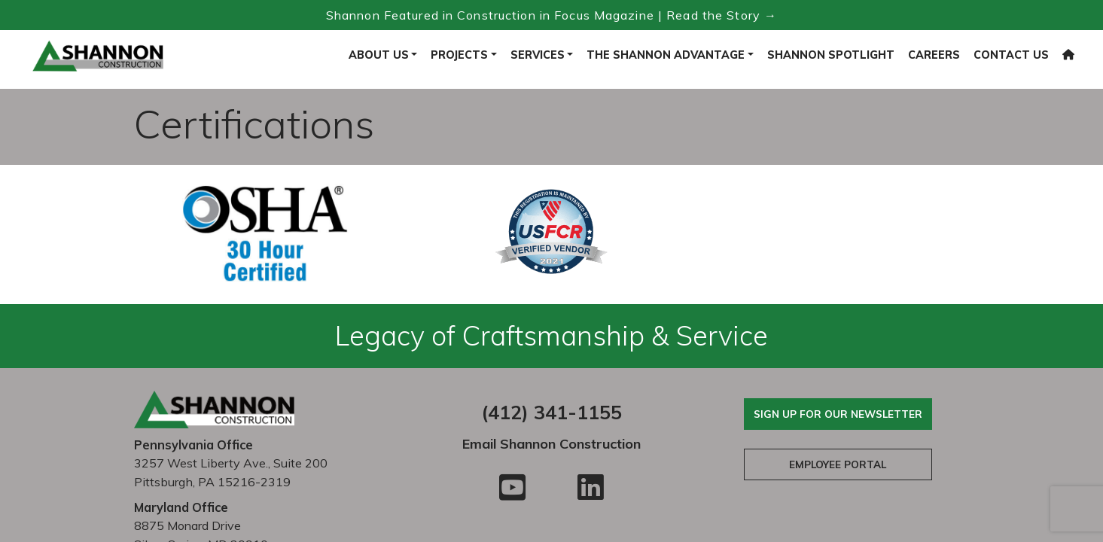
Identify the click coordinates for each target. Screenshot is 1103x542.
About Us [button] (379, 55)
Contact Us (1011, 55)
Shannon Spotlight (830, 55)
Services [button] (537, 55)
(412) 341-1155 (551, 412)
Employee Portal (837, 464)
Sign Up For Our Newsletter (838, 413)
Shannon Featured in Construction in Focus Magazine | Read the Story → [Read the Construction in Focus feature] (551, 15)
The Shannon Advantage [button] (666, 55)
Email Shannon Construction (551, 443)
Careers (934, 55)
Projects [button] (459, 55)
